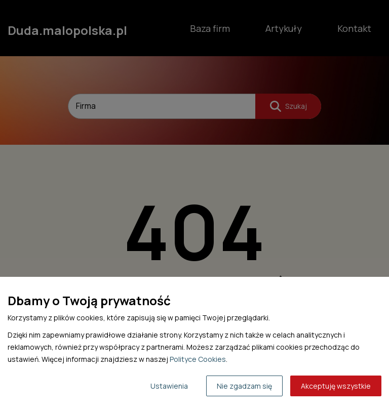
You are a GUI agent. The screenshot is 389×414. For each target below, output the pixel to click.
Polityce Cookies (198, 359)
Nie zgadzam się (244, 386)
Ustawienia (169, 386)
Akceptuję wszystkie (336, 386)
